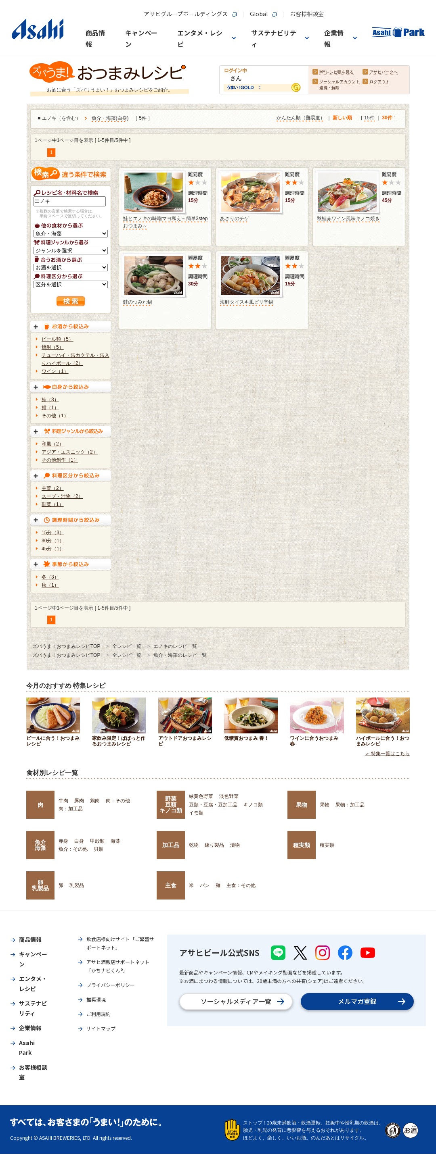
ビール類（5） (57, 339)
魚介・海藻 (104, 118)
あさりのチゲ (234, 218)
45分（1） (53, 549)
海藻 (115, 841)
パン (205, 885)
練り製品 (214, 845)
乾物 (194, 845)
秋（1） (50, 585)
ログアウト (379, 82)
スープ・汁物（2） (62, 496)
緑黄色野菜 (201, 796)
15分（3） (53, 532)
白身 (122, 118)
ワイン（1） (55, 371)
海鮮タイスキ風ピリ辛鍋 (246, 302)
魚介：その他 (73, 849)
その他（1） (55, 416)
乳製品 (76, 885)
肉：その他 (118, 801)
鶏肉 (95, 801)
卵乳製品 (40, 885)
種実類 (301, 845)
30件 (387, 118)
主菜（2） (53, 488)
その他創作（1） (60, 460)
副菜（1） (53, 504)
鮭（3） (50, 399)
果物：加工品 (350, 805)
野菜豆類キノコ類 (170, 804)
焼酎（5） (53, 347)
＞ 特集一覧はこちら (387, 754)
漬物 (235, 845)
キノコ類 (253, 805)
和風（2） (53, 444)
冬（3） (50, 577)
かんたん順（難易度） (301, 118)
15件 (369, 118)
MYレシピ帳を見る (336, 72)
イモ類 (196, 813)
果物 (301, 805)
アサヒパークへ (383, 72)
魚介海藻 (40, 845)
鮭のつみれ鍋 (137, 302)
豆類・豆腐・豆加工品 (213, 805)
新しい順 (342, 118)
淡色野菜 (229, 796)
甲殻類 (97, 841)
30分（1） (53, 540)
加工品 (170, 845)
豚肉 (79, 801)
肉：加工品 (71, 809)
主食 (170, 885)
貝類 (98, 849)
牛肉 (63, 801)
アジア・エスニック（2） (70, 452)
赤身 (63, 841)
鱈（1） (50, 407)
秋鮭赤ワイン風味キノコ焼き (348, 218)
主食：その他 (241, 885)
